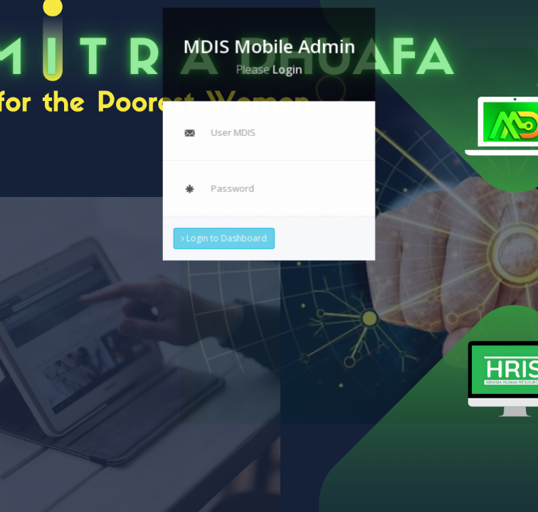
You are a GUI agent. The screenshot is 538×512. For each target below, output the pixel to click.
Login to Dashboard (224, 237)
